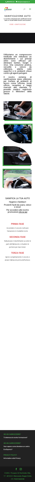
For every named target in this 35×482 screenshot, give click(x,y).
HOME (11, 24)
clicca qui (23, 212)
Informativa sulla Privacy (12, 458)
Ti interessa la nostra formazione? (15, 437)
